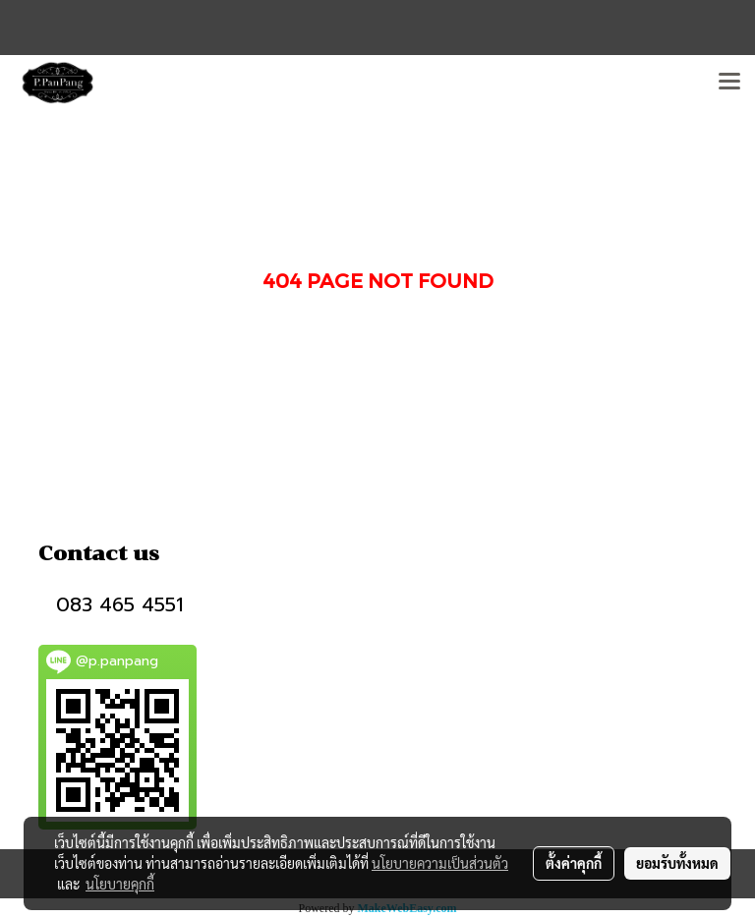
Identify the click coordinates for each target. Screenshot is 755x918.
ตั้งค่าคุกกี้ (574, 863)
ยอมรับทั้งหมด (677, 863)
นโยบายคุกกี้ (120, 883)
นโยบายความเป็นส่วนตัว (440, 863)
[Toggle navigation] (729, 82)
